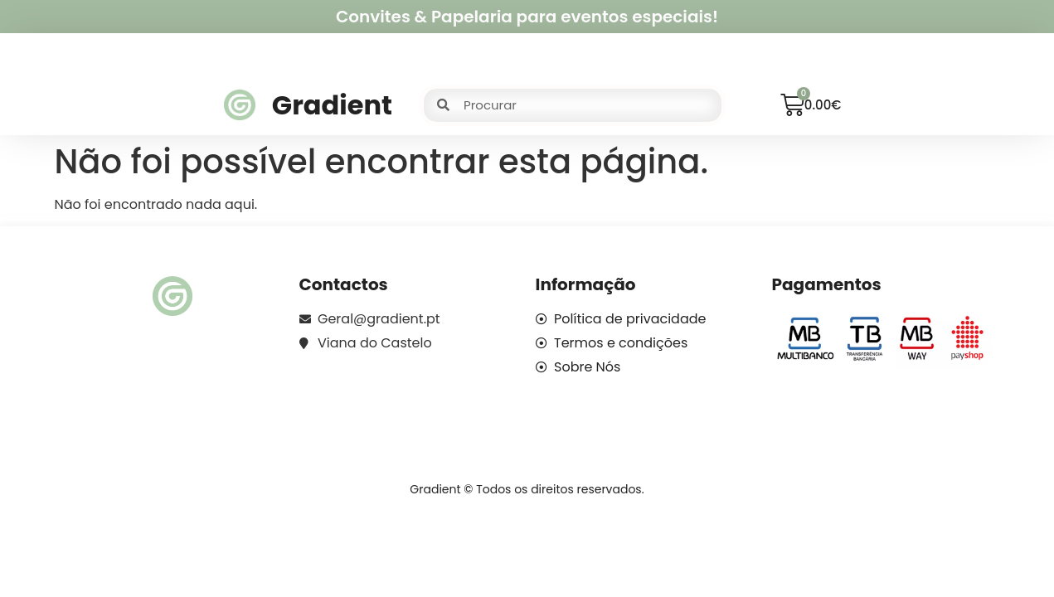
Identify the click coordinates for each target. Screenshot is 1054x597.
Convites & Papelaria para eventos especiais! (527, 16)
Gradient (332, 105)
